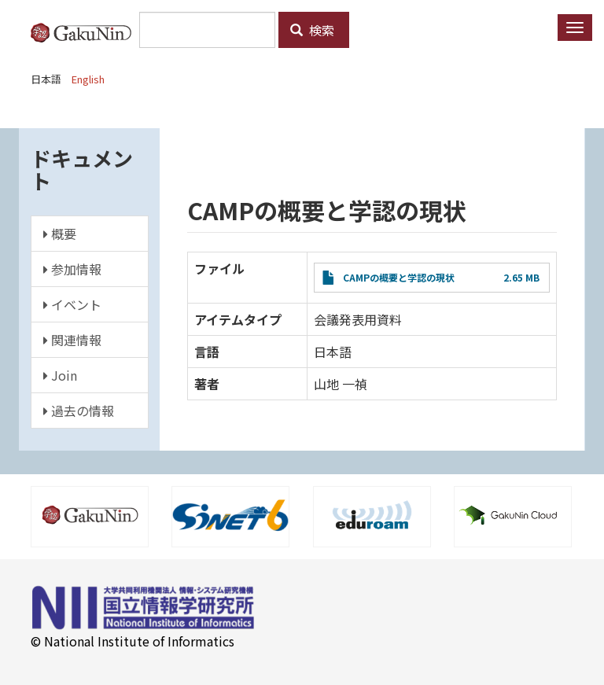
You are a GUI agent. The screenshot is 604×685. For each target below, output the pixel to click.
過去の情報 (78, 410)
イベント (72, 304)
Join (60, 375)
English (88, 79)
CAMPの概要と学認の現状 (399, 277)
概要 (59, 233)
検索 (312, 29)
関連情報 (72, 339)
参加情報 (72, 269)
